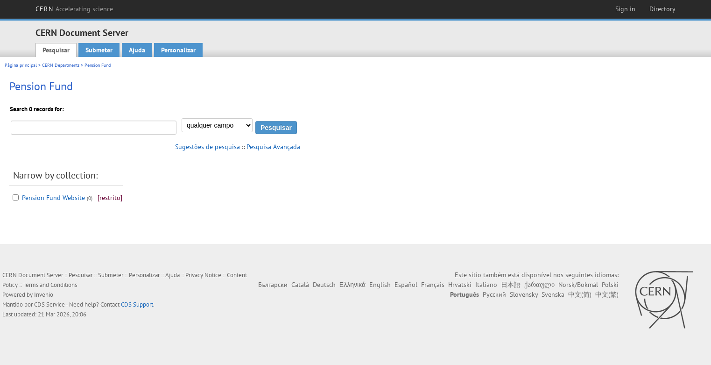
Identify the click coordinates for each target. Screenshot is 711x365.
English (380, 284)
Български (273, 284)
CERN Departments (60, 65)
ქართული (539, 284)
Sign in (625, 9)
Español (405, 284)
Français (432, 284)
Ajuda (137, 50)
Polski (610, 284)
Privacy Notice (203, 275)
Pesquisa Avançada (273, 147)
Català (300, 284)
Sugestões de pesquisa (207, 147)
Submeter (99, 50)
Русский (494, 294)
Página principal (21, 65)
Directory (662, 9)
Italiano (486, 284)
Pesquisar (56, 50)
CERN (74, 9)
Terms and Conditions (50, 285)
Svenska (553, 294)
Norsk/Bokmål (578, 284)
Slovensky (524, 294)
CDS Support (137, 304)
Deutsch (324, 284)
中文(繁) (607, 294)
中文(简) (579, 294)
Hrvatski (460, 284)
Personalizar (178, 50)
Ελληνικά (352, 284)
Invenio (43, 295)
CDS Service (49, 304)
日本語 (511, 284)
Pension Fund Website (53, 197)
